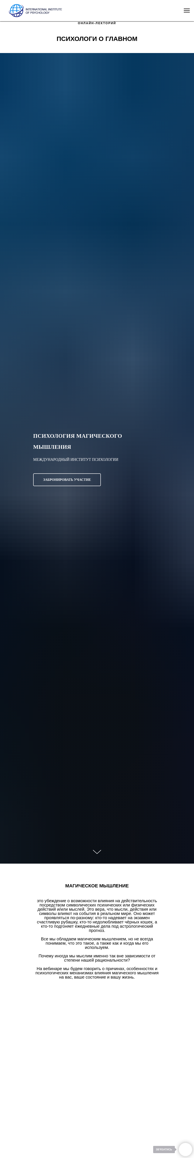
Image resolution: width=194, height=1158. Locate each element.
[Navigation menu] (187, 10)
